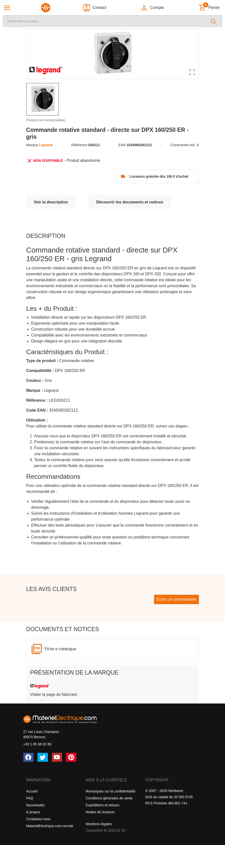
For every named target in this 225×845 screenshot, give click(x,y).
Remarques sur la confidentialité (110, 791)
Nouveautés (35, 805)
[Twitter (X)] (42, 757)
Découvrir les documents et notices (129, 202)
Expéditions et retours (102, 805)
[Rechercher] (214, 21)
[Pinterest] (71, 757)
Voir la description (51, 202)
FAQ (29, 798)
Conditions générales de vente (109, 798)
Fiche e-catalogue (60, 649)
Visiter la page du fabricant (53, 694)
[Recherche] (104, 21)
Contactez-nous (38, 819)
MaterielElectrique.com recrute (49, 826)
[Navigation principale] (7, 8)
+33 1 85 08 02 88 (37, 744)
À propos (33, 812)
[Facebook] (28, 757)
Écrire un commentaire (176, 599)
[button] (152, 7)
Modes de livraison (100, 812)
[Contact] (94, 7)
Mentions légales (99, 824)
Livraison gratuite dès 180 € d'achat (158, 176)
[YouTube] (57, 757)
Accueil (31, 791)
